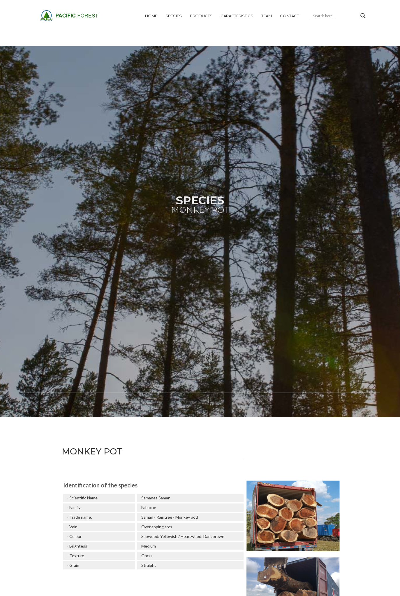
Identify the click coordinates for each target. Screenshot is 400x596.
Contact (289, 15)
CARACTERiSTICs (237, 15)
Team (266, 15)
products (201, 15)
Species (173, 15)
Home (151, 15)
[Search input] (335, 16)
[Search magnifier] (363, 16)
